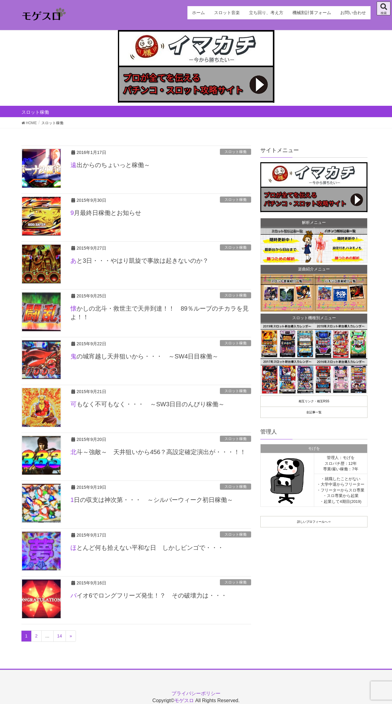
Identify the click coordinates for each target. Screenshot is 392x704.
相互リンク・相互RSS (314, 401)
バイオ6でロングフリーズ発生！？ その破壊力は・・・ (148, 595)
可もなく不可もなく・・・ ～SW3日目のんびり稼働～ (147, 404)
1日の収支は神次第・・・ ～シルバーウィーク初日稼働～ (151, 499)
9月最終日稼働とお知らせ (105, 212)
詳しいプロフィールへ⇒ (314, 521)
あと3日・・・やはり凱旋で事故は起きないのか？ (139, 260)
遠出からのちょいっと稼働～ (110, 165)
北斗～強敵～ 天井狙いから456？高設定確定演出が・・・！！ (158, 452)
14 (59, 635)
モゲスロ (184, 700)
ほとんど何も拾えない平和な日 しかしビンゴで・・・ (147, 547)
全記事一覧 (314, 412)
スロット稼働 (235, 152)
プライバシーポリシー (196, 693)
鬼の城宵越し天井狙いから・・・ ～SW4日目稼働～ (144, 356)
